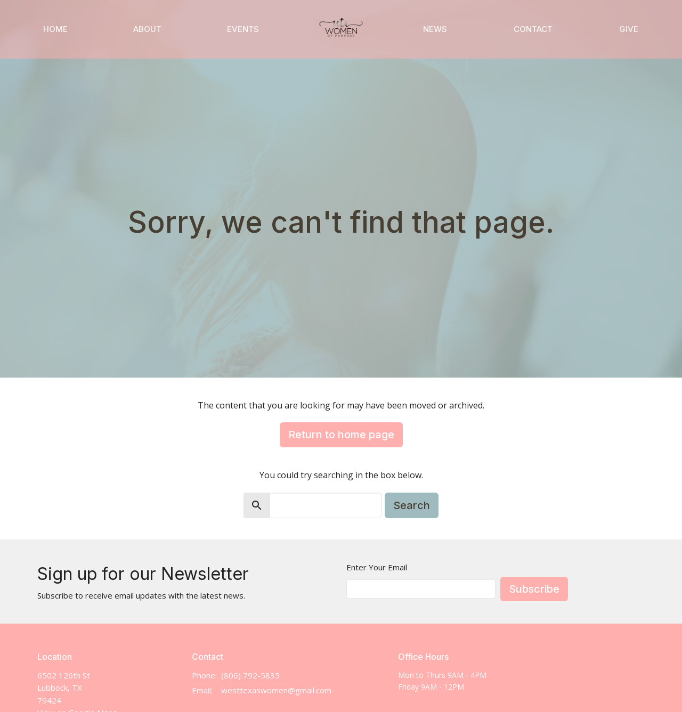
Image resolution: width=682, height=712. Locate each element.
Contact (533, 29)
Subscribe (534, 589)
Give (628, 29)
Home (55, 29)
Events (243, 29)
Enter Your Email (376, 567)
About (147, 29)
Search (411, 505)
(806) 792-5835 (250, 675)
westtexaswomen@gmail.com (276, 690)
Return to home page (341, 434)
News (435, 29)
